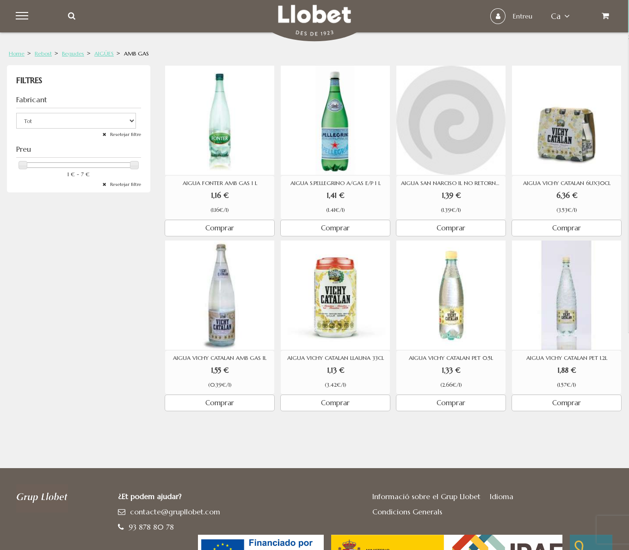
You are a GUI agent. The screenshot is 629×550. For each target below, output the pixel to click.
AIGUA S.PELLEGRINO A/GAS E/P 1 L (335, 183)
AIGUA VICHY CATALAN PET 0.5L (451, 358)
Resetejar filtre (125, 134)
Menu (24, 16)
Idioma (501, 496)
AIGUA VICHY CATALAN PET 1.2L (566, 358)
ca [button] (559, 16)
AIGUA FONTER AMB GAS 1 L (220, 183)
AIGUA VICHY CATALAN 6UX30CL (566, 183)
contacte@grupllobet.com (175, 511)
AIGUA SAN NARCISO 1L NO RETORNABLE (453, 183)
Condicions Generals (407, 511)
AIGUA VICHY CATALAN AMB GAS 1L (219, 358)
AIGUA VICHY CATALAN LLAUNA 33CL (335, 358)
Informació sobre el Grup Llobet (426, 496)
